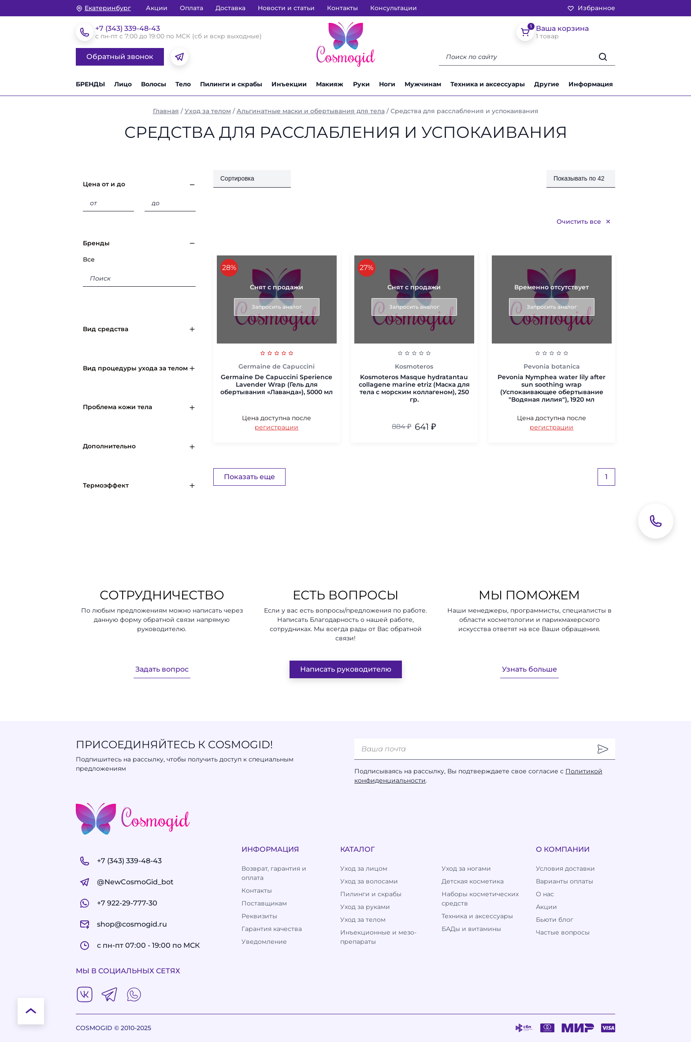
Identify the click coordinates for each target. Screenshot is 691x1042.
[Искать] (603, 57)
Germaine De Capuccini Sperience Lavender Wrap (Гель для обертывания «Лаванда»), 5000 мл (276, 384)
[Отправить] (603, 749)
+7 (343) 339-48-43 (127, 28)
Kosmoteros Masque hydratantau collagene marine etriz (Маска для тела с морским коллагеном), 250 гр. (414, 388)
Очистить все (584, 221)
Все (89, 259)
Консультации (393, 8)
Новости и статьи (286, 8)
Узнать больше (529, 669)
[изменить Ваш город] (103, 8)
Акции (156, 8)
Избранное (591, 8)
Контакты (342, 8)
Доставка (230, 8)
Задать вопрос (162, 669)
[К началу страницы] (31, 1011)
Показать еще (249, 477)
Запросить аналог (277, 306)
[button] (548, 84)
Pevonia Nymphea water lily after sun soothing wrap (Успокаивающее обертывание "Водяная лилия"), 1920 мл (552, 388)
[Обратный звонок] (655, 521)
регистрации (276, 427)
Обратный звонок (119, 56)
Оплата (191, 8)
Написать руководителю (345, 669)
